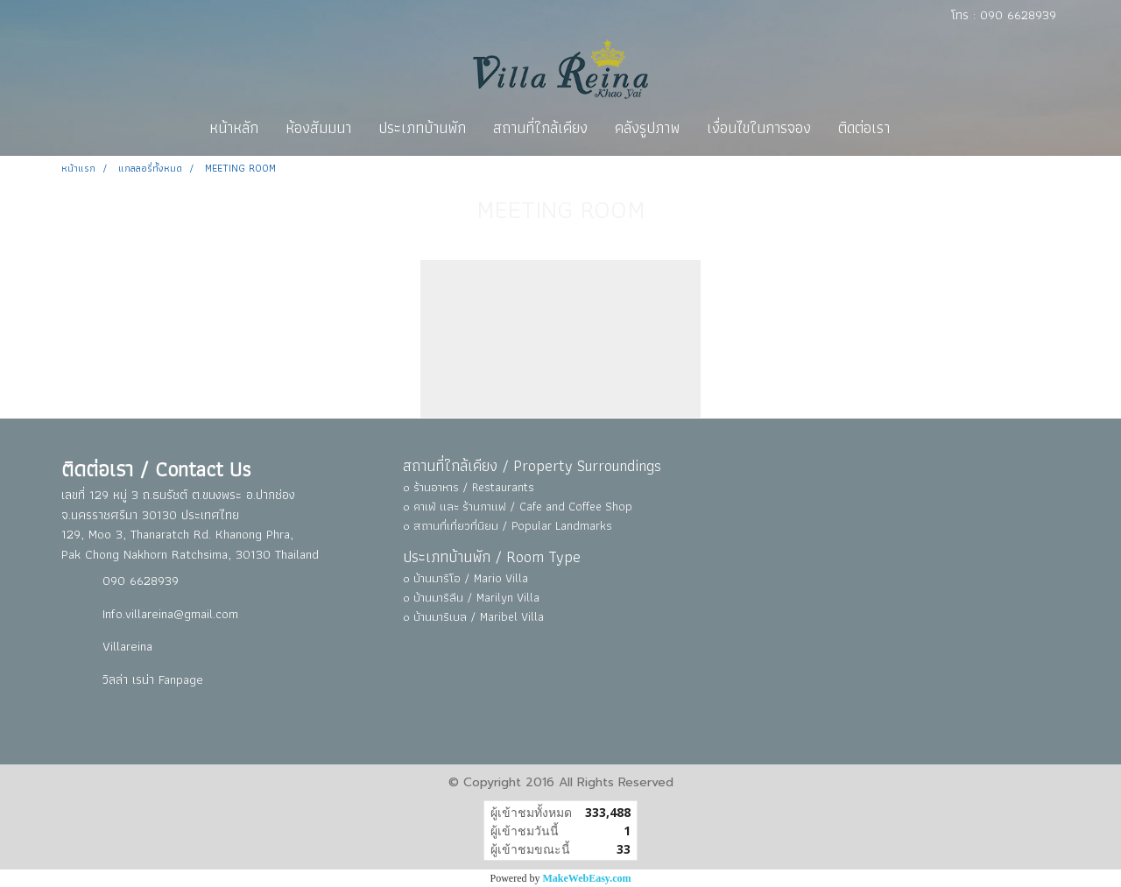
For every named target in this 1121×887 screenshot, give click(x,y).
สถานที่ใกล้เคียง (540, 127)
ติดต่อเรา (864, 127)
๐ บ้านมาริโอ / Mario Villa (465, 578)
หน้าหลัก (233, 127)
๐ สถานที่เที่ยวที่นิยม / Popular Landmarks (507, 525)
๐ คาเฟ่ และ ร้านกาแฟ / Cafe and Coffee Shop (517, 506)
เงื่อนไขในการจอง (759, 127)
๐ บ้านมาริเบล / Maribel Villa (473, 616)
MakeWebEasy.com (587, 878)
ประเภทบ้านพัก (422, 127)
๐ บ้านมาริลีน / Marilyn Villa (471, 597)
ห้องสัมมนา (318, 127)
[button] (919, 128)
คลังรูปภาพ (647, 127)
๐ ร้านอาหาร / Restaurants (468, 486)
